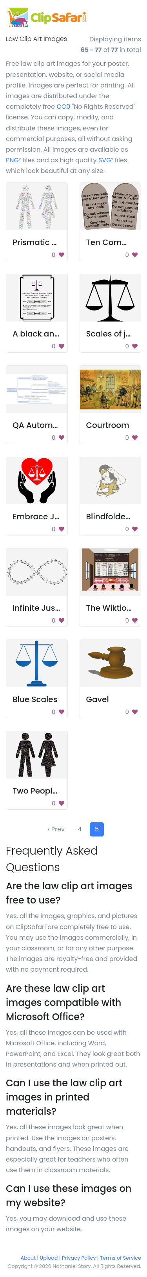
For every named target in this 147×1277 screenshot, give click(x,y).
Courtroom (107, 425)
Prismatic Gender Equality (63, 242)
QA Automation (43, 425)
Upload (49, 1258)
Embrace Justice (45, 516)
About (28, 1258)
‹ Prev (56, 829)
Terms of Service (120, 1258)
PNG (13, 160)
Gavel (97, 699)
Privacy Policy (79, 1258)
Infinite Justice (41, 607)
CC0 (63, 106)
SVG (105, 160)
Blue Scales (35, 699)
